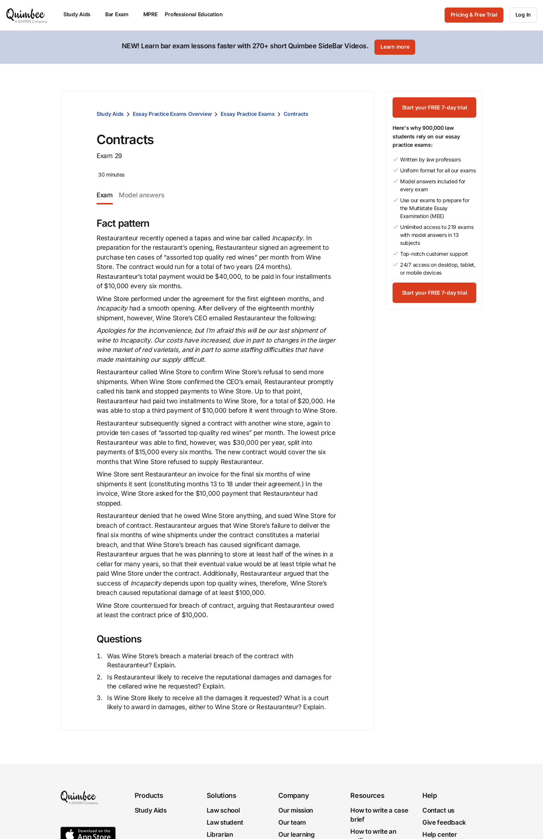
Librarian (220, 834)
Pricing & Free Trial (474, 14)
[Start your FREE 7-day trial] (434, 107)
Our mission (295, 810)
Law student (225, 822)
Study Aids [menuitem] (80, 14)
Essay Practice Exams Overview (172, 114)
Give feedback (444, 822)
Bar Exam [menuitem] (120, 14)
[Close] (521, 47)
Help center (439, 834)
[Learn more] (394, 47)
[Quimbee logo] (27, 15)
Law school (223, 810)
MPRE (150, 14)
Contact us (438, 810)
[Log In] (523, 15)
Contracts (296, 114)
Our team (292, 822)
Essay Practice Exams (248, 114)
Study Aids (110, 114)
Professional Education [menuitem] (197, 14)
